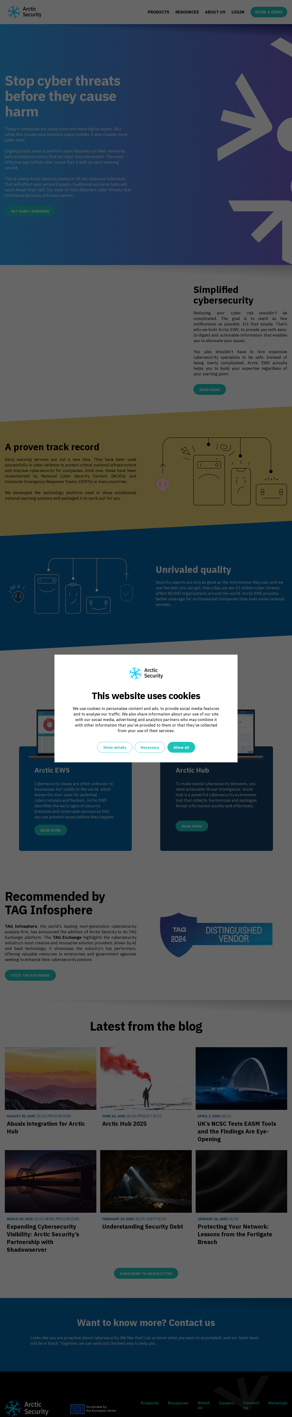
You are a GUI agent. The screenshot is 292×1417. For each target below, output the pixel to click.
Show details (114, 747)
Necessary (150, 747)
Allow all (181, 747)
